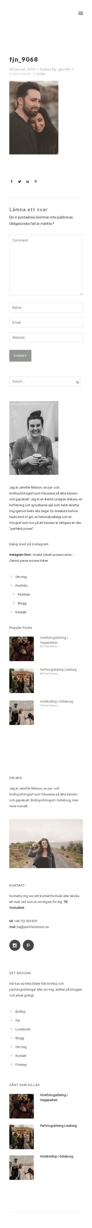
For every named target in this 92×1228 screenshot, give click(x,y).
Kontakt (20, 612)
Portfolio (21, 585)
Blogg (22, 603)
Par (17, 1020)
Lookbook (22, 1029)
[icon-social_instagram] (16, 945)
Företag (20, 1064)
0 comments (19, 73)
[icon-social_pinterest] (29, 945)
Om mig (20, 577)
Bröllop (20, 1011)
